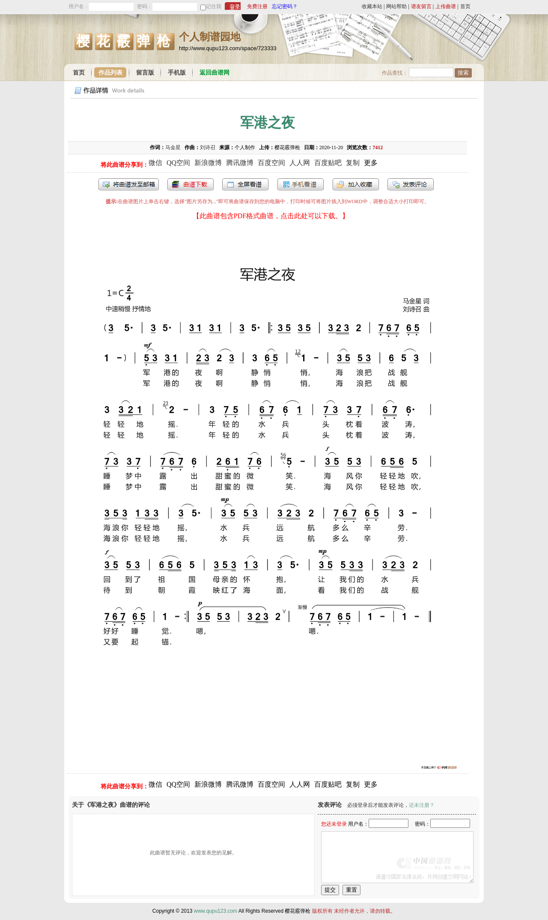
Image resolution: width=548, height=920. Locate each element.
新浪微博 (208, 162)
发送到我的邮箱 (128, 184)
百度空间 (271, 162)
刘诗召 (207, 147)
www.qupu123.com (215, 911)
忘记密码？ (285, 6)
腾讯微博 (239, 162)
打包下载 (190, 184)
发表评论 (410, 184)
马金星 (173, 147)
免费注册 (257, 6)
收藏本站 (372, 6)
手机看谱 (300, 184)
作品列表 (110, 72)
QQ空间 (178, 162)
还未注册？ (422, 805)
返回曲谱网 (214, 72)
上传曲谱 (445, 6)
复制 (353, 162)
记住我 (213, 6)
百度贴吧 (328, 162)
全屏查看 (245, 184)
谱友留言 (421, 6)
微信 (155, 162)
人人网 (299, 162)
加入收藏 (356, 184)
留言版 (145, 72)
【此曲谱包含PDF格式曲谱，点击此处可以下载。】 (271, 215)
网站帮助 (396, 6)
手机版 (177, 72)
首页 (465, 6)
